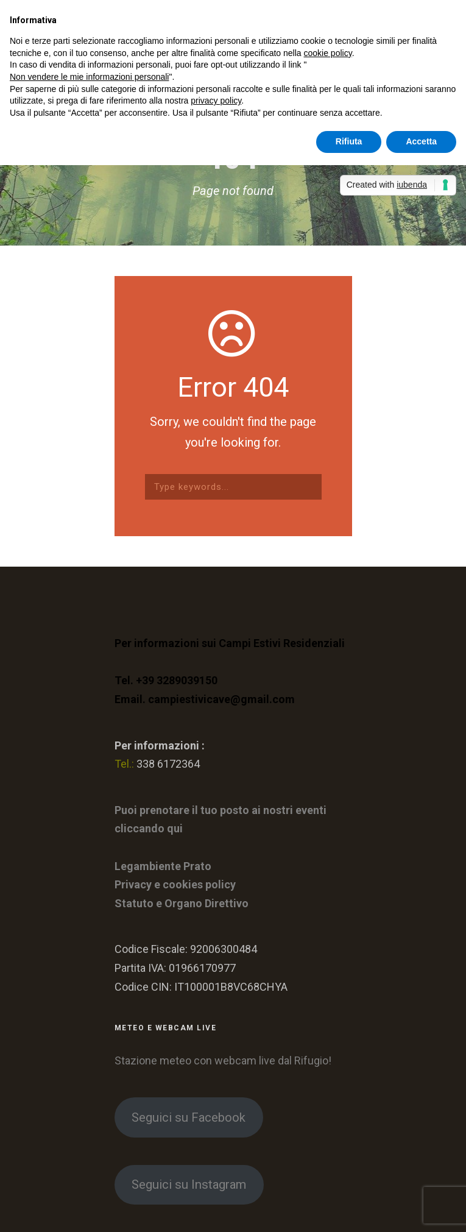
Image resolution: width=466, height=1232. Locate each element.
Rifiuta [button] (349, 141)
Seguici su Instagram (189, 1184)
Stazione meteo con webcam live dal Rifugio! (223, 1060)
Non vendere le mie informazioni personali (89, 77)
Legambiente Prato (163, 866)
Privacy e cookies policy (175, 884)
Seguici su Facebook (188, 1117)
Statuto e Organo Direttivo (182, 903)
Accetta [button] (421, 141)
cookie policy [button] (328, 53)
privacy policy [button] (216, 100)
